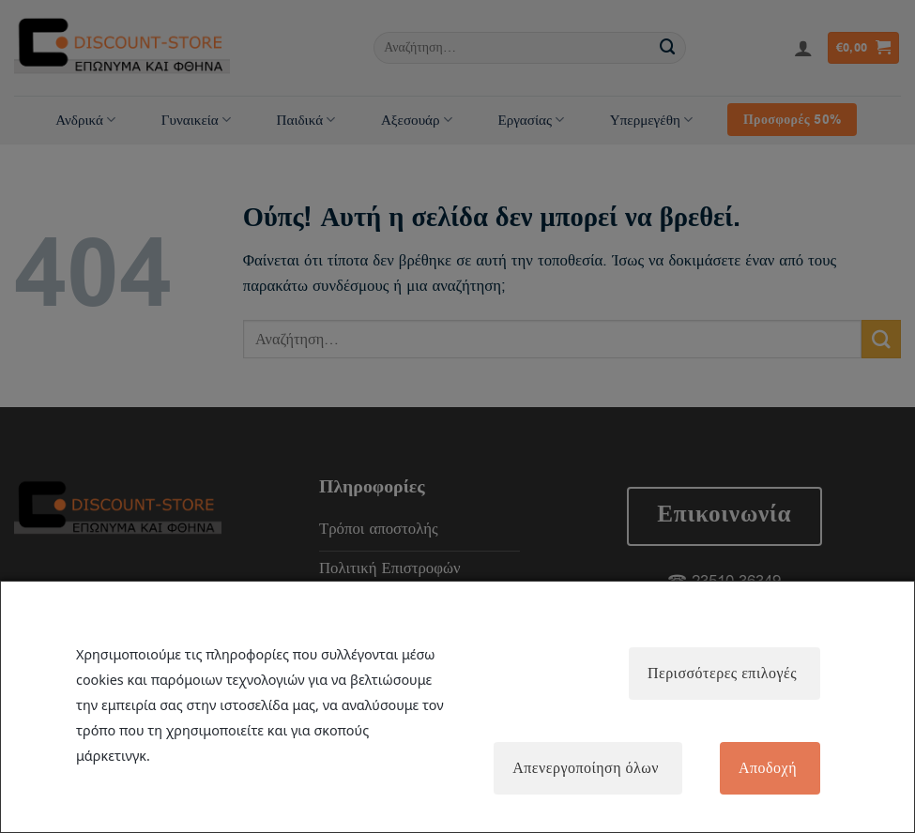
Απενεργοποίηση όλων (585, 768)
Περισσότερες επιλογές (722, 673)
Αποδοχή (768, 768)
